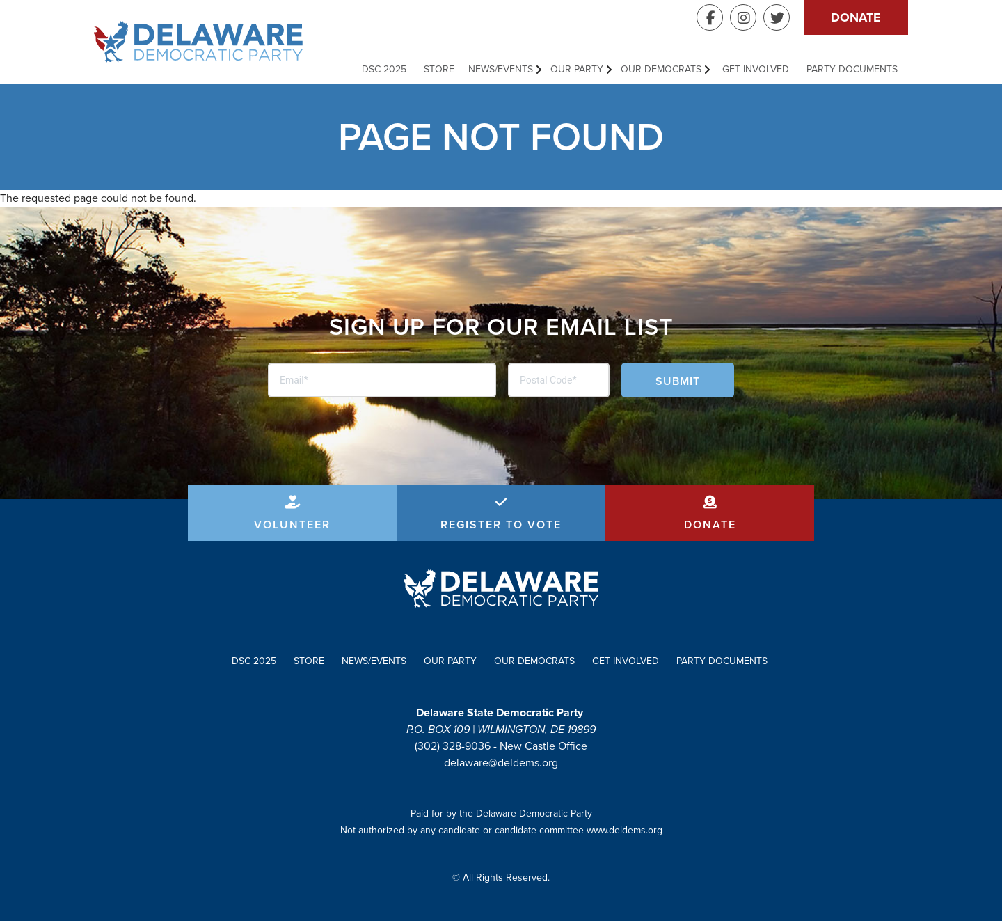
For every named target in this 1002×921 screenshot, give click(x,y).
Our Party (576, 69)
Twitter (776, 17)
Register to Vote (501, 525)
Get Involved (755, 69)
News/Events (500, 69)
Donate (856, 17)
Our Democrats (661, 69)
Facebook (710, 17)
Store (439, 69)
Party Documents (852, 69)
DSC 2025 (384, 69)
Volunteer (292, 525)
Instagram (743, 17)
